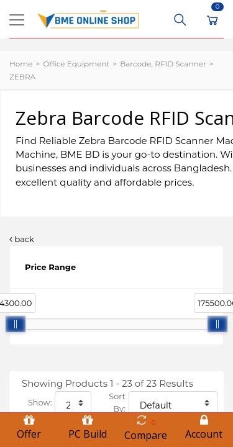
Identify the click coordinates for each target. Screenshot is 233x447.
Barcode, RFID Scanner (163, 63)
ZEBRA (22, 76)
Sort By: (117, 402)
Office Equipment (76, 63)
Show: (40, 402)
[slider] (15, 324)
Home (20, 63)
